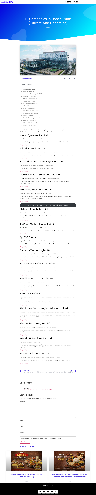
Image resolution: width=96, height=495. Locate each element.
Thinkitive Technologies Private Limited (33, 118)
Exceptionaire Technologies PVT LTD (32, 94)
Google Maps (24, 145)
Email (22, 426)
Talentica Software (28, 115)
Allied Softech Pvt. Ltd (28, 91)
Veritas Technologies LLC (29, 120)
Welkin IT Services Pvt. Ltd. (30, 122)
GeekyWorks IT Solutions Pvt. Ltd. (31, 96)
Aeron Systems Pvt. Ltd (29, 89)
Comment (23, 401)
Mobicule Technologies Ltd (30, 98)
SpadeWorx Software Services (31, 110)
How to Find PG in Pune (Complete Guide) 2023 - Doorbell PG (38, 390)
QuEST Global (26, 106)
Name (22, 420)
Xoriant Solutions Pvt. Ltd (29, 125)
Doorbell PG (7, 2)
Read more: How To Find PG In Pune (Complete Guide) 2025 (48, 205)
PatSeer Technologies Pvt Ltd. (30, 103)
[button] (64, 78)
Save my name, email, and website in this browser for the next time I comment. (42, 438)
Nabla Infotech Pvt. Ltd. (29, 101)
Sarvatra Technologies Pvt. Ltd (31, 108)
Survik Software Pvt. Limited (30, 113)
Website (22, 432)
